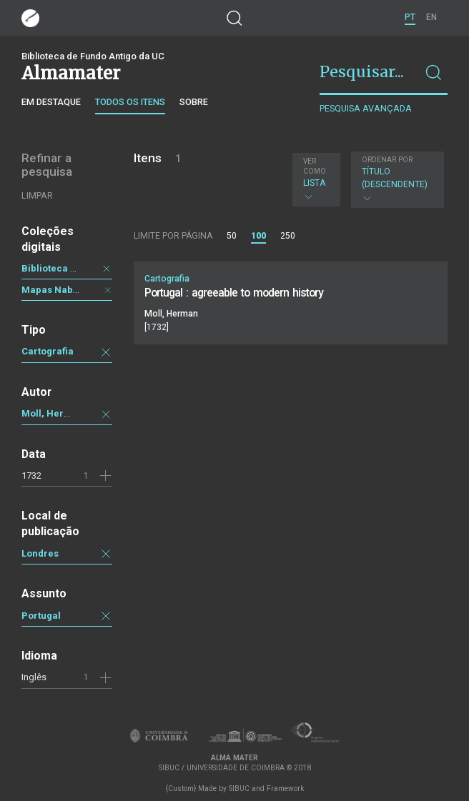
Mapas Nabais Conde (69, 289)
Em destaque (51, 101)
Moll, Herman (52, 413)
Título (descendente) (396, 179)
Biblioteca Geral (58, 268)
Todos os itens (130, 101)
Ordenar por (387, 160)
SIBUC (239, 788)
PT (410, 17)
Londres (40, 553)
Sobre (193, 101)
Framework (285, 788)
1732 (31, 475)
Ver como (314, 166)
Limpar (37, 195)
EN (431, 17)
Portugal (41, 615)
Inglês (33, 677)
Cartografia (47, 351)
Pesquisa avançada (366, 108)
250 (287, 236)
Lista (314, 179)
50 (232, 236)
